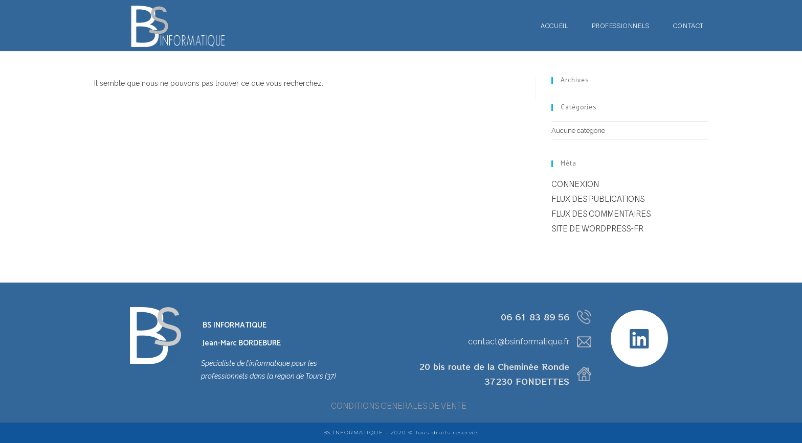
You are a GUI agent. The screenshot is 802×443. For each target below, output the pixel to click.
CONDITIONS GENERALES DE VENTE (398, 406)
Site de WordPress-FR (597, 229)
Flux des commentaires (601, 214)
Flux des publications (597, 199)
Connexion (575, 184)
